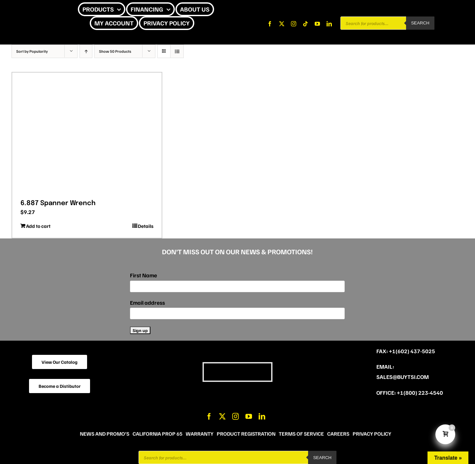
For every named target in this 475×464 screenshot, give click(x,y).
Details (145, 226)
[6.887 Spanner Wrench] (87, 133)
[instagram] (293, 23)
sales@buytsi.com (402, 376)
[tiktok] (305, 23)
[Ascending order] (85, 51)
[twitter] (281, 23)
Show (115, 51)
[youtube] (317, 23)
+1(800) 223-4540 (420, 392)
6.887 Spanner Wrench (58, 203)
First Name (143, 275)
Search (420, 22)
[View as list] (177, 51)
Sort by (32, 51)
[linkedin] (329, 23)
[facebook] (269, 23)
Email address (147, 302)
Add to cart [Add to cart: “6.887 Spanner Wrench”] (38, 226)
